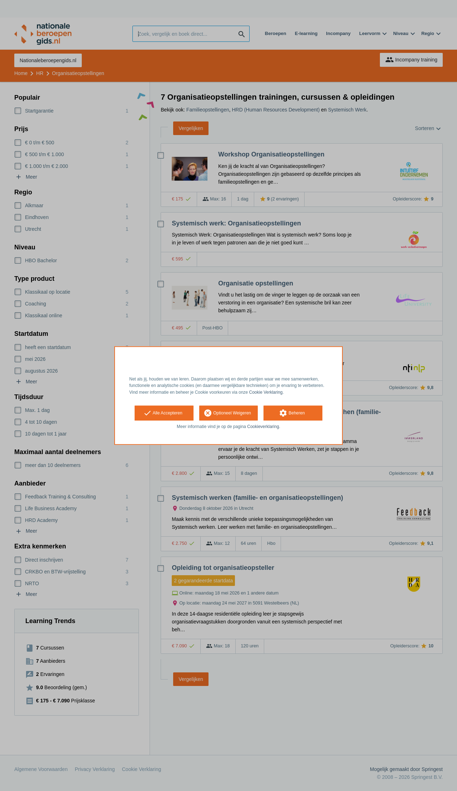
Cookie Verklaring (266, 392)
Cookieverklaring (263, 426)
